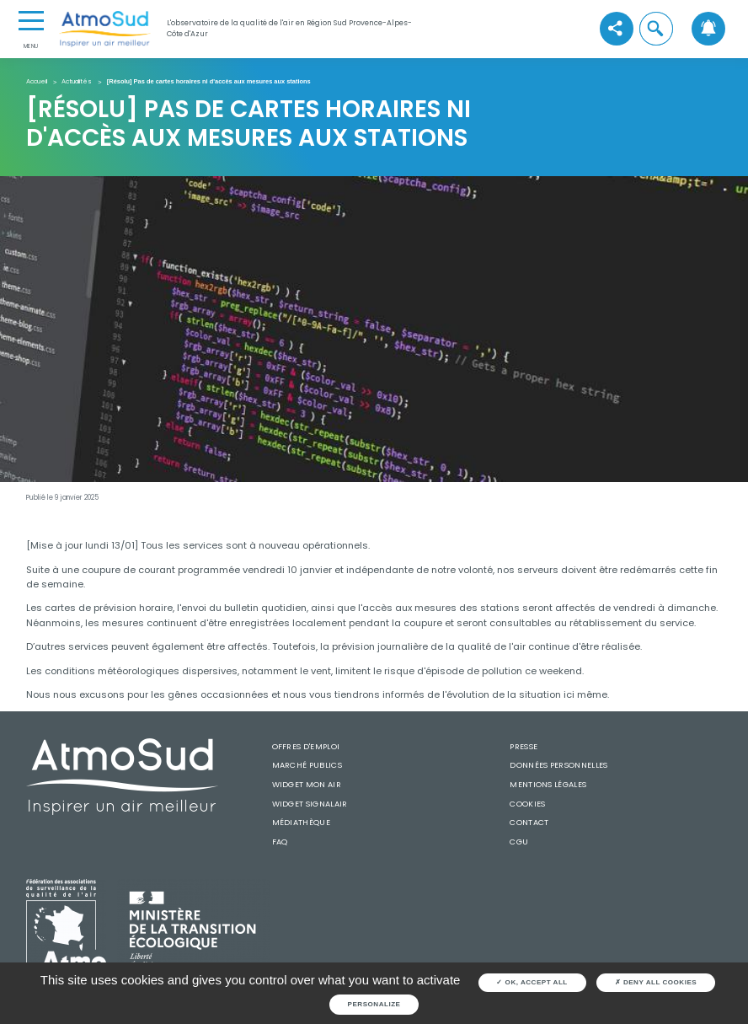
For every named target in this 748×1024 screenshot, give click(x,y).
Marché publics (307, 764)
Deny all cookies (656, 982)
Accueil (36, 82)
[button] (656, 29)
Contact (529, 822)
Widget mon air (306, 784)
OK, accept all (531, 982)
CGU (519, 841)
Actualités (76, 82)
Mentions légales (548, 784)
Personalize (374, 1004)
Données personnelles (558, 764)
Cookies (527, 803)
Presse (523, 746)
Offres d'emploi (306, 746)
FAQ (280, 841)
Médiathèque (301, 822)
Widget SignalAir (310, 803)
